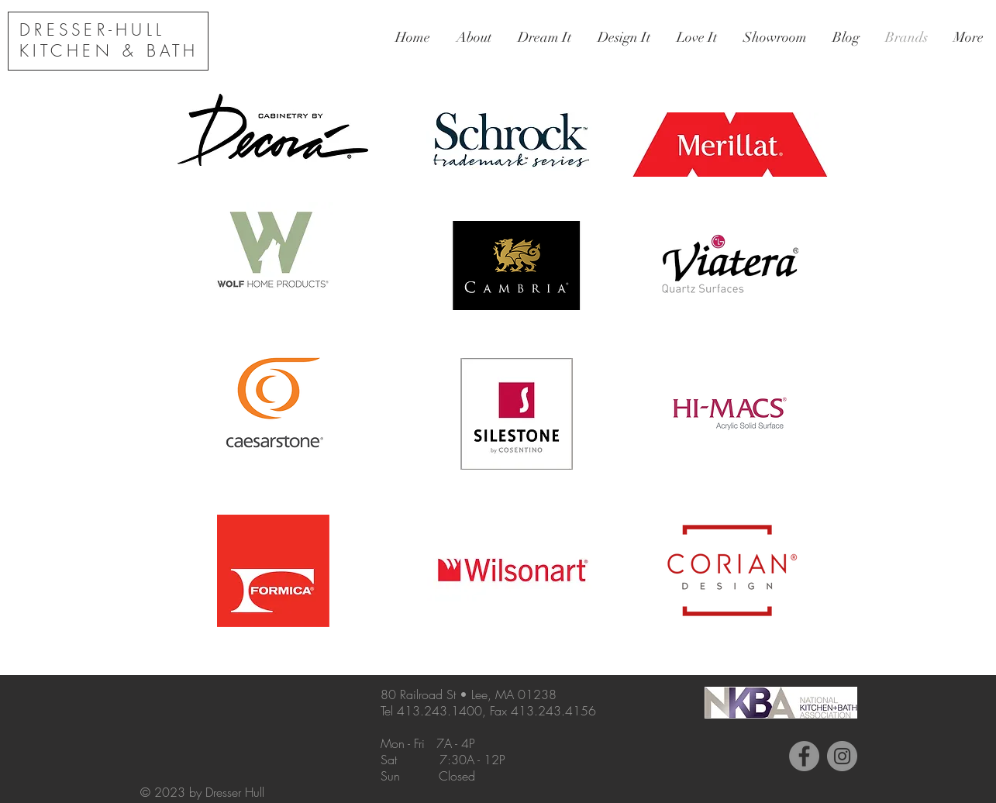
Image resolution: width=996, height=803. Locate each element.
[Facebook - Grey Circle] (804, 756)
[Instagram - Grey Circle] (842, 756)
